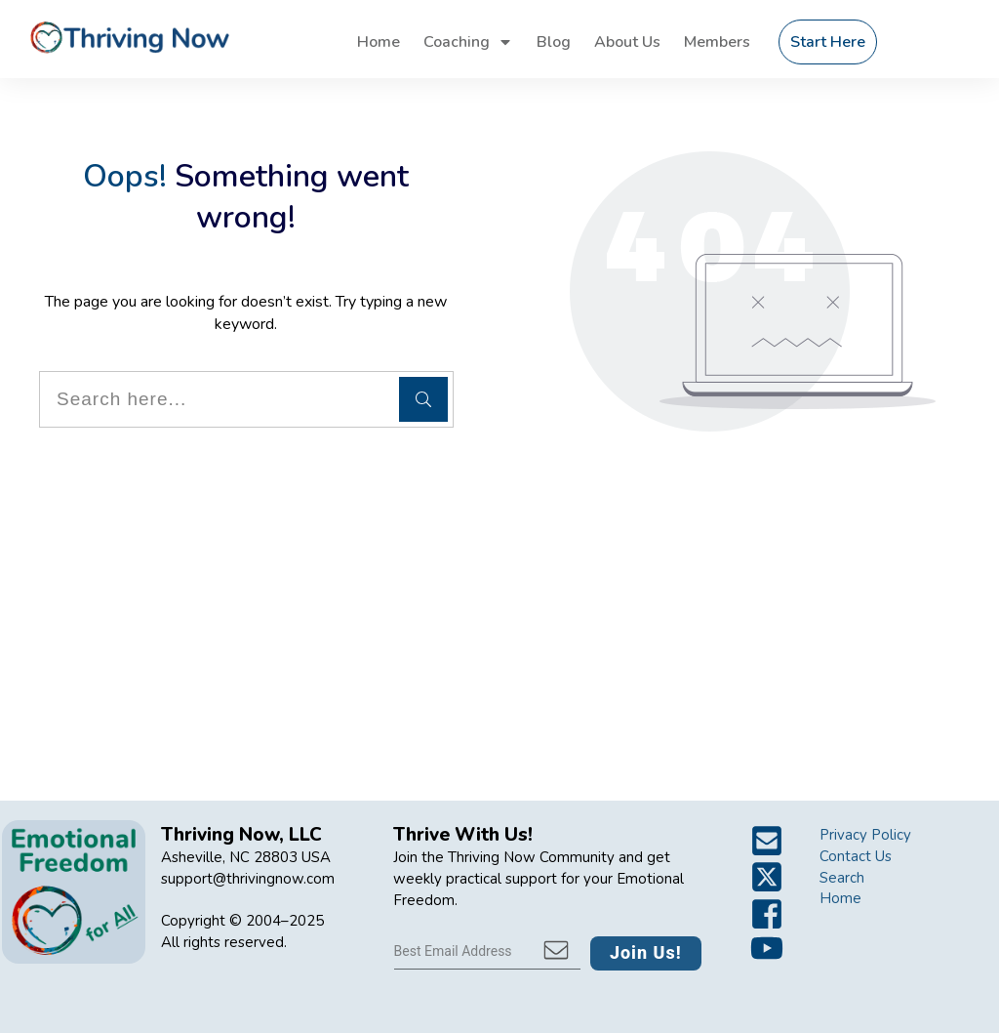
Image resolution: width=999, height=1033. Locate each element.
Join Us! (646, 952)
